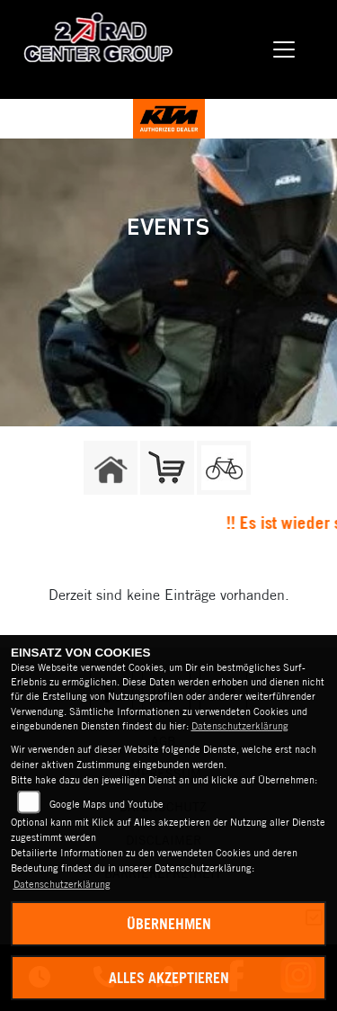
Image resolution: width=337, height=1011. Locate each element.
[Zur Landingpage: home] (110, 468)
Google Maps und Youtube (106, 804)
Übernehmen (169, 924)
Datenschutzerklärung (239, 726)
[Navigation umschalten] (285, 49)
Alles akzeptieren (169, 978)
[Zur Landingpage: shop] (167, 468)
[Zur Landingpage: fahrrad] (224, 468)
